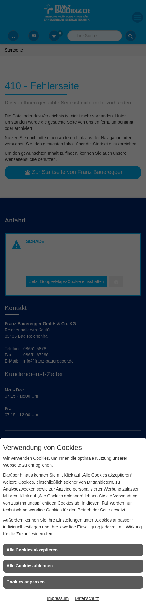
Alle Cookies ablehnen (30, 565)
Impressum (58, 598)
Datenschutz (87, 598)
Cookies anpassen (26, 581)
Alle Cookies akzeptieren (32, 549)
